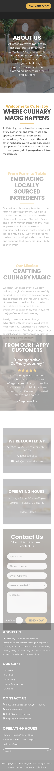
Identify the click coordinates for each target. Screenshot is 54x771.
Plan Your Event (39, 6)
